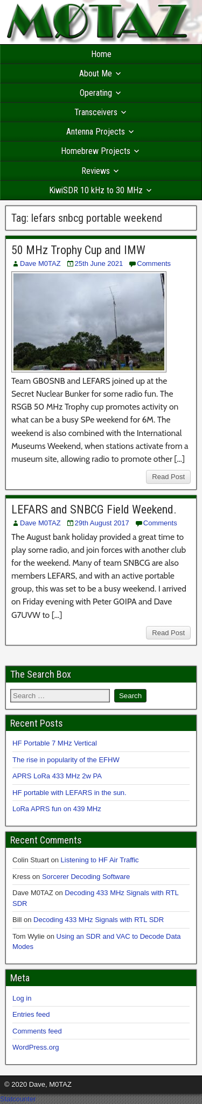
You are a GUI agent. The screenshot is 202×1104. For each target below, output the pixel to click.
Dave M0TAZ (40, 263)
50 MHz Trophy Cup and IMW (78, 250)
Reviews (95, 171)
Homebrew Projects (95, 151)
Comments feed (37, 1031)
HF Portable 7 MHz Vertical (54, 743)
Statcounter (18, 1099)
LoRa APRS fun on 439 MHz (56, 809)
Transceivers (95, 112)
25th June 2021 (99, 263)
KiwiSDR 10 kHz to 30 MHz (96, 190)
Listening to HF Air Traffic (100, 860)
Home (101, 54)
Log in (21, 998)
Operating (96, 93)
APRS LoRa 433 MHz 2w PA (57, 776)
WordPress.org (35, 1047)
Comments (154, 263)
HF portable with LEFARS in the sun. (69, 793)
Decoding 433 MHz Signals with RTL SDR (98, 920)
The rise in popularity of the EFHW (66, 760)
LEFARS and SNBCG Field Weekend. (94, 509)
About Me (95, 73)
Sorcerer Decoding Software (86, 877)
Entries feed (31, 1014)
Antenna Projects (95, 131)
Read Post (168, 477)
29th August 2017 (102, 523)
